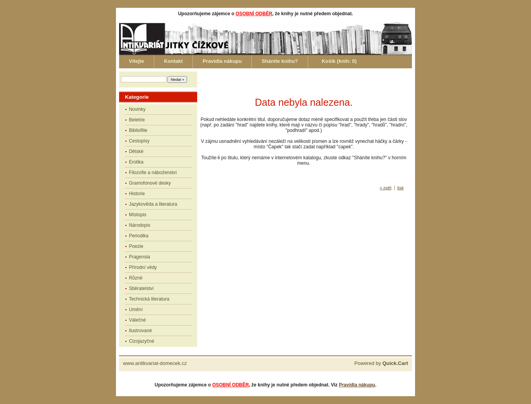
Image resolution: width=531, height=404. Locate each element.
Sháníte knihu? (280, 61)
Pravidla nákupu (222, 61)
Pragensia (139, 257)
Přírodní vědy (143, 267)
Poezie (136, 246)
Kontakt (173, 61)
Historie (137, 193)
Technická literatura (149, 299)
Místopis (137, 214)
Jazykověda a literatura (153, 204)
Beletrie (137, 120)
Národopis (139, 225)
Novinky (137, 109)
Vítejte (136, 61)
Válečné (137, 320)
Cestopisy (139, 141)
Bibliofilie (138, 130)
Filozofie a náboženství (153, 172)
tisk (400, 187)
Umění (136, 309)
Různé (136, 278)
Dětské (136, 151)
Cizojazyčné (141, 341)
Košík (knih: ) (339, 61)
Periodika (138, 235)
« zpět (386, 187)
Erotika (136, 162)
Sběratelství (141, 288)
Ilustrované (140, 330)
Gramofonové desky (150, 183)
